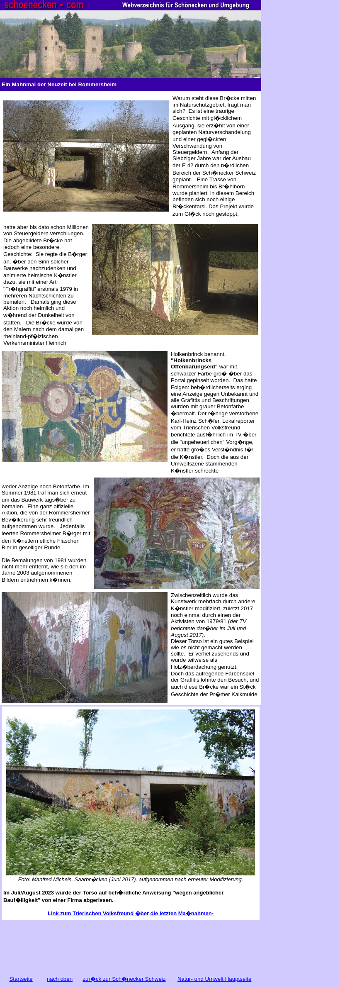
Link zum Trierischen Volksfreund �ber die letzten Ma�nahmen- (131, 913)
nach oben (60, 979)
